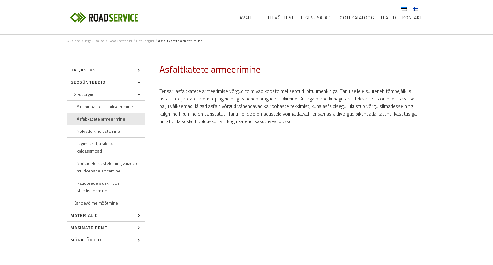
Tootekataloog (355, 17)
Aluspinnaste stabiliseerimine (105, 106)
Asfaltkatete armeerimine (101, 119)
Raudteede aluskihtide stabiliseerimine (98, 187)
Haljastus (83, 69)
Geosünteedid (120, 40)
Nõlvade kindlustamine (98, 131)
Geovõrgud (145, 40)
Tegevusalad (315, 17)
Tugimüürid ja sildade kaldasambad (96, 147)
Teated (388, 17)
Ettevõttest (279, 17)
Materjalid (84, 215)
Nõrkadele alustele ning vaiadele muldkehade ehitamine (108, 167)
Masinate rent (89, 227)
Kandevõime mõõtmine (96, 203)
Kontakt (412, 17)
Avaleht (249, 17)
